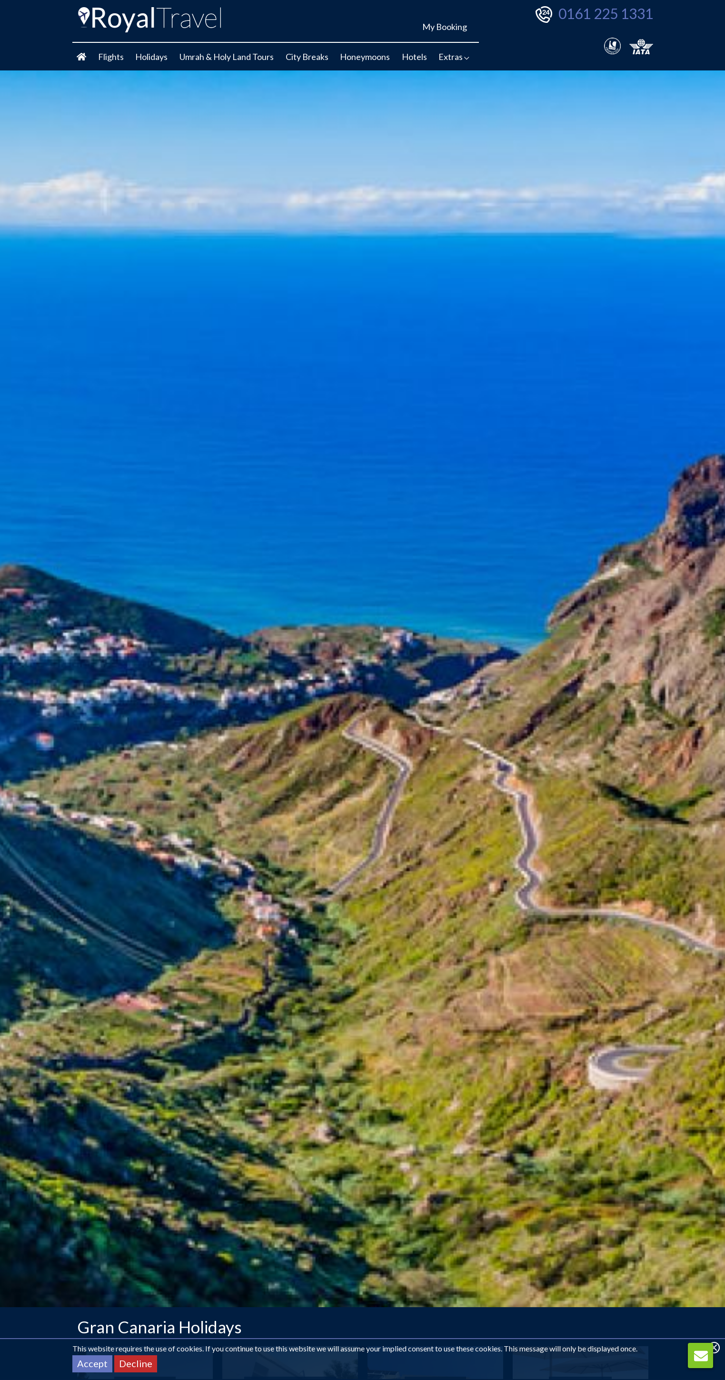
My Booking (444, 26)
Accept (92, 1363)
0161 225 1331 (605, 13)
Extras (453, 56)
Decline (135, 1363)
